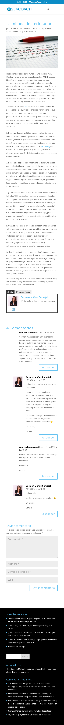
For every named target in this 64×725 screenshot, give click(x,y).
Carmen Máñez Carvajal (20, 28)
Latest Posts (24, 292)
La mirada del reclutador (41, 711)
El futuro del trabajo (16, 646)
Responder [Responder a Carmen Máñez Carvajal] (48, 437)
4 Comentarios (30, 31)
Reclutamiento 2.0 (14, 31)
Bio (11, 292)
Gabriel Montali (27, 332)
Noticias (48, 28)
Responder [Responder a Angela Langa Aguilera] (48, 476)
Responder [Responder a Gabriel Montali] (48, 367)
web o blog (45, 146)
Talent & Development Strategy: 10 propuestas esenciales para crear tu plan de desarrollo (31, 686)
